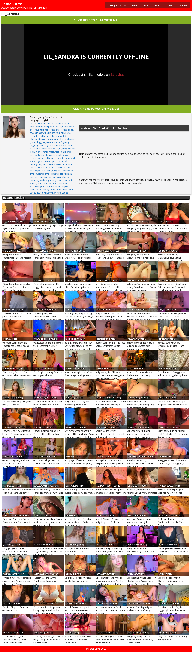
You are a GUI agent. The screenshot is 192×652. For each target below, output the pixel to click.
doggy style (42, 142)
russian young (50, 170)
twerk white (61, 189)
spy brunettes (59, 177)
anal (32, 123)
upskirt (40, 192)
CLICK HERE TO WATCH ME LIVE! (96, 109)
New (134, 5)
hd (72, 145)
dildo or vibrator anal (48, 139)
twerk (53, 189)
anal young (35, 129)
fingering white (37, 145)
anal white (69, 126)
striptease (47, 183)
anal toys (58, 126)
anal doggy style (42, 123)
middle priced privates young (58, 158)
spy (51, 177)
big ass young (55, 132)
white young (55, 192)
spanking (44, 177)
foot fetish (65, 145)
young (65, 192)
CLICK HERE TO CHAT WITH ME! (96, 20)
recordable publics (53, 167)
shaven (69, 170)
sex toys (62, 170)
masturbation (55, 151)
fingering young (52, 145)
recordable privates (52, 164)
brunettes (67, 132)
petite (55, 161)
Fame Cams (12, 3)
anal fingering (57, 123)
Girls (145, 5)
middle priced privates (44, 154)
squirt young (36, 183)
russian (66, 167)
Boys (157, 5)
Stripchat (117, 74)
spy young (51, 180)
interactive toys (37, 148)
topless (58, 186)
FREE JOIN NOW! (117, 5)
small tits (49, 173)
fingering (65, 142)
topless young (43, 189)
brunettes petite (37, 136)
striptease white (60, 183)
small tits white (61, 173)
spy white (40, 180)
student (50, 186)
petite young (36, 164)
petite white (64, 161)
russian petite (36, 170)
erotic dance (54, 142)
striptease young (38, 186)
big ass (44, 129)
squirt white (68, 180)
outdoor (48, 161)
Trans (169, 5)
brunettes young (54, 136)
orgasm (39, 161)
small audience (37, 173)
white (46, 192)
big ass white (41, 132)
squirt (59, 180)
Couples (183, 5)
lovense (44, 151)
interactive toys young (56, 148)
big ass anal (54, 129)
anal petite (49, 126)
